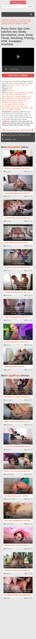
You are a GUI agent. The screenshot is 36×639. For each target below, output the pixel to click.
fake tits (19, 98)
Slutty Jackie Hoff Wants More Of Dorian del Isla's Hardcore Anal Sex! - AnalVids (18, 515)
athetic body (10, 96)
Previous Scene (11, 130)
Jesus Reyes (8, 400)
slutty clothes (24, 108)
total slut (11, 110)
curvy (16, 92)
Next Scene (27, 130)
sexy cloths (20, 106)
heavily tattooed (12, 100)
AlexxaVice (10, 91)
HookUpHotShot (9, 474)
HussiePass (8, 449)
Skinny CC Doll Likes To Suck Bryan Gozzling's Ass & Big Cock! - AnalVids (18, 465)
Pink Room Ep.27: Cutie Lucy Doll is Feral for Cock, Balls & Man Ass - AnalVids (18, 539)
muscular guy (13, 102)
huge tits (20, 100)
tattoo (6, 110)
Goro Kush (25, 85)
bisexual (24, 96)
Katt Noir (18, 85)
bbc (7, 92)
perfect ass (16, 104)
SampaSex (7, 573)
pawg (9, 104)
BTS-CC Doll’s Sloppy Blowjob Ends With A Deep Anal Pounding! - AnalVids (18, 440)
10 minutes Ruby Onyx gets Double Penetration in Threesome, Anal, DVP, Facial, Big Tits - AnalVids (18, 212)
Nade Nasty (7, 548)
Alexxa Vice (10, 85)
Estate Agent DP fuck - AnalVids (18, 363)
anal (6, 94)
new (6, 104)
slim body (16, 108)
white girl (18, 110)
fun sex (24, 98)
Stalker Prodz (8, 425)
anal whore (18, 94)
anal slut (11, 94)
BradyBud (7, 598)
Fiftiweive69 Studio (9, 499)
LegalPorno (14, 375)
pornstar (7, 106)
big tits (11, 92)
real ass (13, 106)
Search (30, 6)
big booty (17, 96)
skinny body (9, 108)
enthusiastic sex (10, 98)
